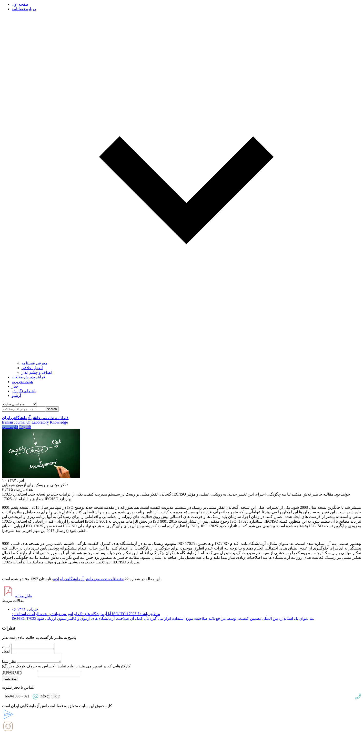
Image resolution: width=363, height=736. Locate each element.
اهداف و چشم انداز (36, 372)
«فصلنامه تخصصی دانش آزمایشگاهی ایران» (88, 579)
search (52, 409)
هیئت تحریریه (22, 382)
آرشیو (16, 396)
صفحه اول (20, 4)
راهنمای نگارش (24, 391)
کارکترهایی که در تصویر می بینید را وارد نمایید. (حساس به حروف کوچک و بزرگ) (66, 667)
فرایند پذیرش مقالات (28, 377)
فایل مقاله (23, 596)
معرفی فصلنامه (34, 363)
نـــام (6, 646)
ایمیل (6, 651)
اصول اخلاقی (32, 368)
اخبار (16, 386)
